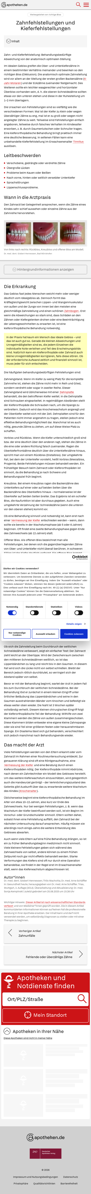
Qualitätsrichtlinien (44, 1183)
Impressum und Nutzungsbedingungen (35, 1177)
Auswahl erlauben (45, 633)
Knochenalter (28, 791)
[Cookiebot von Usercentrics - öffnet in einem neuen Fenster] (74, 557)
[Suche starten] (83, 999)
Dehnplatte (67, 392)
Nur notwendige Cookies (17, 633)
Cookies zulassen (73, 633)
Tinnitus (78, 141)
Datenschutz (70, 1177)
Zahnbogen (71, 311)
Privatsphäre (21, 1183)
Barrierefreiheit (69, 1183)
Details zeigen (74, 623)
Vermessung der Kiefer (25, 520)
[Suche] (79, 5)
